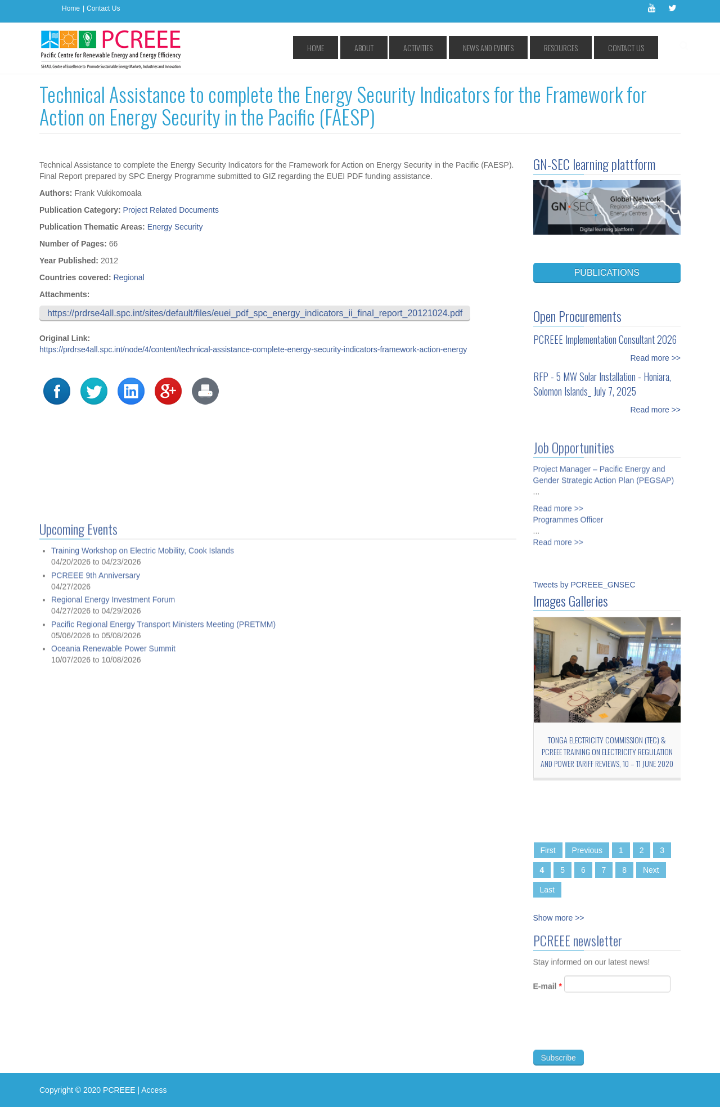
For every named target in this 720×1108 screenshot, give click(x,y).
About (425, 47)
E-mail (547, 990)
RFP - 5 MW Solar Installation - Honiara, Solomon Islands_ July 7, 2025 (602, 383)
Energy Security (175, 226)
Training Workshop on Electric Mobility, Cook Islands (142, 1014)
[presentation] (618, 1033)
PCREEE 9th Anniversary (95, 1038)
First (548, 850)
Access (153, 1089)
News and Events (522, 47)
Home (71, 8)
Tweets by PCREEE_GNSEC (584, 584)
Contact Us (103, 8)
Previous (587, 850)
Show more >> (558, 917)
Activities (465, 47)
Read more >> (656, 357)
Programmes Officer (568, 515)
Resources (580, 47)
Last (547, 889)
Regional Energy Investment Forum (113, 1062)
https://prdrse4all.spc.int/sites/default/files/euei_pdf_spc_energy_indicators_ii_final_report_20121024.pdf (254, 313)
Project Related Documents (171, 209)
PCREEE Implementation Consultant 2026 (605, 339)
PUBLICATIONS (607, 272)
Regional (128, 277)
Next (651, 869)
